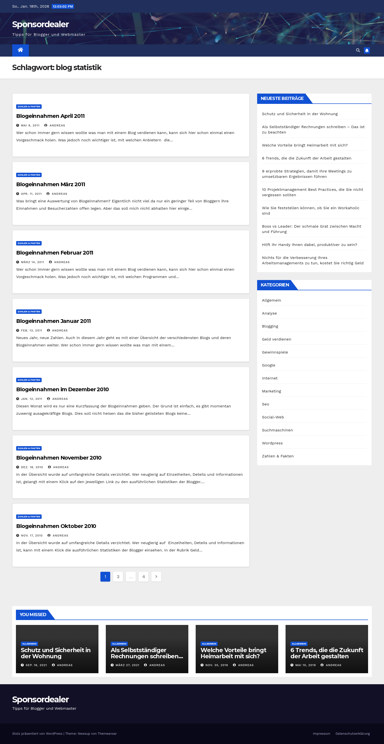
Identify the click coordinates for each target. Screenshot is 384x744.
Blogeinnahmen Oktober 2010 (56, 526)
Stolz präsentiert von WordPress (37, 733)
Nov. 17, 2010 (32, 535)
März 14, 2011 (32, 262)
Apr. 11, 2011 (31, 193)
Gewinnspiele (275, 352)
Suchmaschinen (277, 430)
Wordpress (272, 443)
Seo (265, 404)
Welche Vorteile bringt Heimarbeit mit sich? (305, 145)
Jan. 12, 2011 (31, 399)
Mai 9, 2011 (30, 125)
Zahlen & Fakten (29, 106)
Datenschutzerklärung (353, 733)
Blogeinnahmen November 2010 (58, 457)
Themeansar (107, 733)
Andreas (54, 125)
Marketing (271, 391)
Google (269, 365)
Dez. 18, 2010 (32, 467)
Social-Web (273, 417)
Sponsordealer (40, 24)
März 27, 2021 (127, 665)
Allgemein (271, 300)
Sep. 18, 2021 (36, 665)
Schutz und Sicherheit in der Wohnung (300, 113)
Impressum (321, 733)
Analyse (269, 313)
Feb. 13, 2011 (31, 330)
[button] (358, 50)
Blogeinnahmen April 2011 (50, 116)
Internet (270, 378)
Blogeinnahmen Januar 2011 (53, 321)
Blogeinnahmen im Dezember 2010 (62, 389)
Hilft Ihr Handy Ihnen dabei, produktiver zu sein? (309, 244)
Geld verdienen (276, 339)
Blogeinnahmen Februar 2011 (54, 252)
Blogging (270, 326)
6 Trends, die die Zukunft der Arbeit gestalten (306, 158)
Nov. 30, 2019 (216, 665)
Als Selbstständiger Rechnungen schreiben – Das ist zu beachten (147, 656)
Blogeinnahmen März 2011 (50, 184)
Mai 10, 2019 (305, 665)
